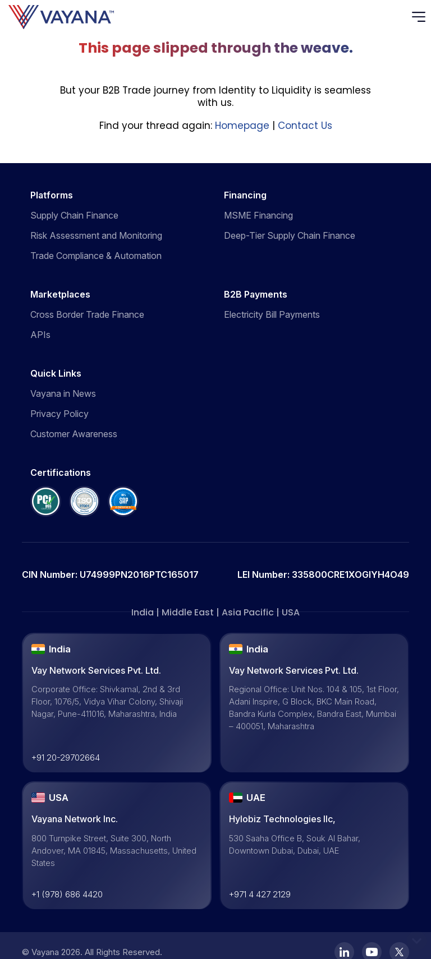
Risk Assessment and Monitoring (96, 235)
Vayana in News (63, 393)
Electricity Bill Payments (272, 314)
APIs (40, 334)
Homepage (242, 125)
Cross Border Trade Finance (87, 314)
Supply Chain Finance (74, 215)
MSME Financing (258, 215)
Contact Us (305, 125)
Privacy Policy (59, 413)
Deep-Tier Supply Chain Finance (289, 235)
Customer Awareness (73, 433)
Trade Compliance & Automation (96, 255)
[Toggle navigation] (421, 17)
